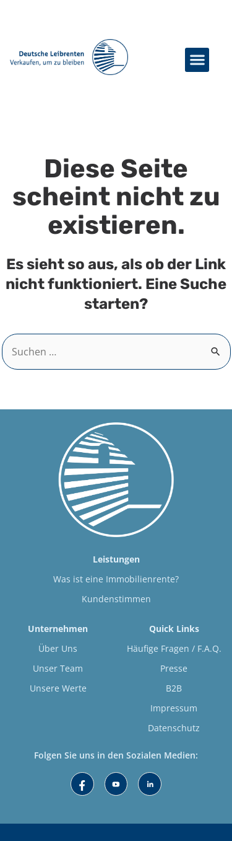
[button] (197, 60)
